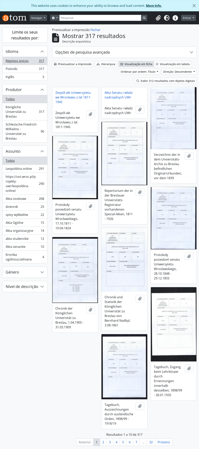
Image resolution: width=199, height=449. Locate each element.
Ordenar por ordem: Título (138, 72)
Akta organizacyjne (24, 231)
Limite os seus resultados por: (24, 35)
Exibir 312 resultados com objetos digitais (165, 81)
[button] (158, 18)
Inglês (24, 77)
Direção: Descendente (178, 72)
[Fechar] (194, 5)
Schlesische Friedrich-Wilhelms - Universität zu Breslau (24, 131)
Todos (10, 99)
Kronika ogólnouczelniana (24, 256)
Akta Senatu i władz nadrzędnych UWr (119, 94)
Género (12, 272)
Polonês (24, 69)
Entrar (187, 18)
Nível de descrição (22, 286)
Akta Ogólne (24, 223)
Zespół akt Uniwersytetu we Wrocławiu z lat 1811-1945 (73, 97)
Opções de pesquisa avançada (82, 52)
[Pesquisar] (100, 18)
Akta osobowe (24, 199)
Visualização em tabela (173, 64)
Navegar (37, 18)
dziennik (24, 207)
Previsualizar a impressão (73, 64)
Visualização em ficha (136, 64)
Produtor (14, 89)
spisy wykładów (24, 215)
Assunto (13, 151)
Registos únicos (24, 61)
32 (151, 442)
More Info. (154, 6)
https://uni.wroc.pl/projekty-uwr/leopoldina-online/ (24, 183)
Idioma (12, 51)
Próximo (164, 442)
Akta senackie (24, 247)
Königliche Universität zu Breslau (24, 112)
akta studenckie (24, 239)
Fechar (95, 30)
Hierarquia (106, 64)
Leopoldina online (24, 169)
